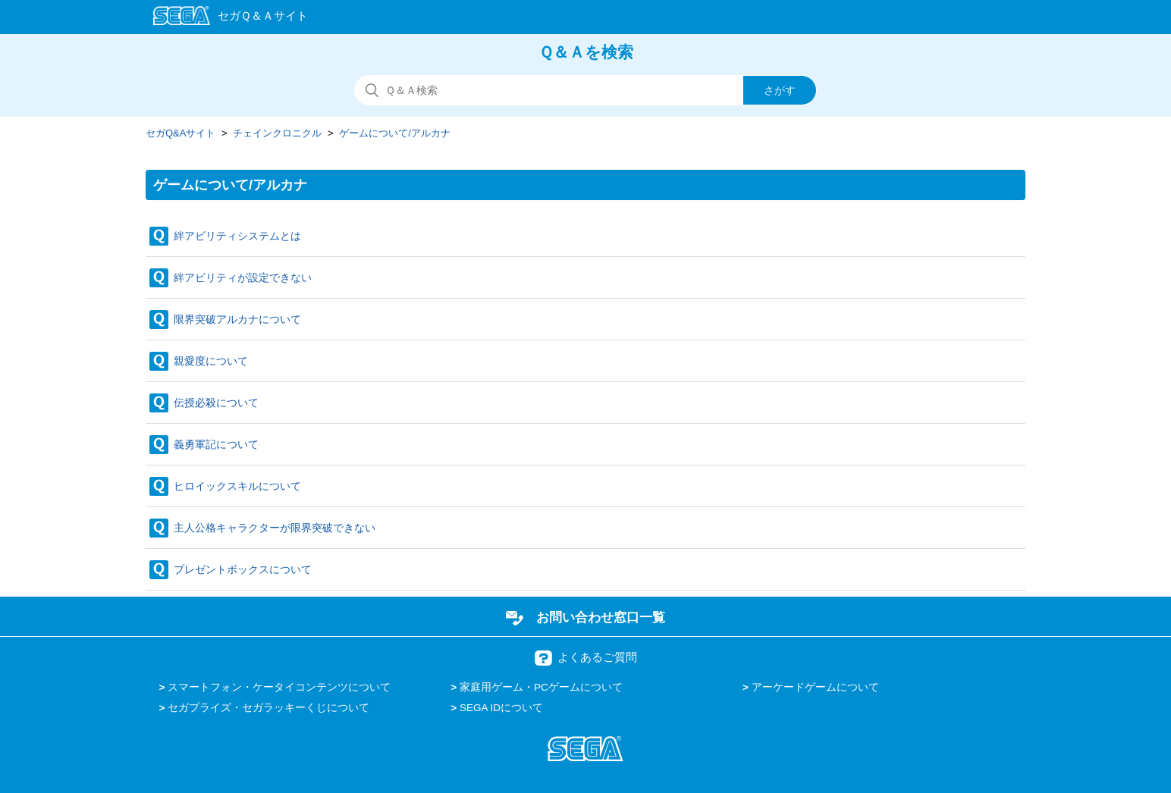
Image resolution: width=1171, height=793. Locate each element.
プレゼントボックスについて (243, 569)
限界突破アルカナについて (237, 319)
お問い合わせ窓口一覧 (600, 617)
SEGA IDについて (501, 707)
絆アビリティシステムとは (237, 236)
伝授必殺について (216, 402)
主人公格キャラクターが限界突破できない (274, 528)
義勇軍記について (216, 444)
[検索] (585, 90)
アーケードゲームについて (815, 687)
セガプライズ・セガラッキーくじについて (268, 707)
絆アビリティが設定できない (243, 277)
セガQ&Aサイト (180, 133)
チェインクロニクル (277, 133)
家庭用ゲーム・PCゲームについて (541, 687)
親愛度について (211, 361)
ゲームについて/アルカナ (395, 133)
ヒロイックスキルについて (237, 486)
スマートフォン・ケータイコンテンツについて (279, 687)
